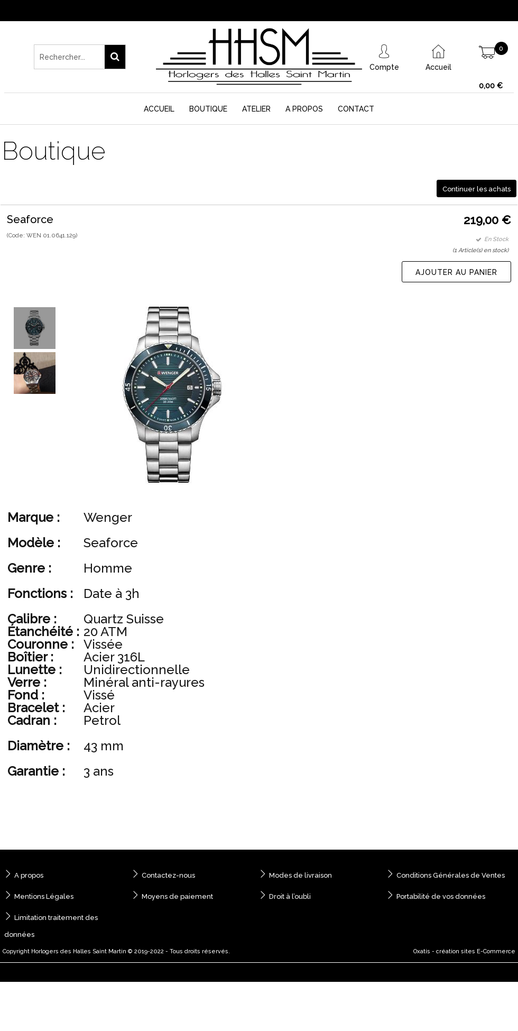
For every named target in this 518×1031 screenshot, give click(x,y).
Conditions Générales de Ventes (450, 875)
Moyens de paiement (177, 896)
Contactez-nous (168, 875)
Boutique (208, 109)
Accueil (159, 109)
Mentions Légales (43, 896)
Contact (356, 109)
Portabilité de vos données (440, 896)
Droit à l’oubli (290, 896)
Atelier (256, 109)
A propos (28, 875)
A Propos (304, 109)
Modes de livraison (300, 875)
